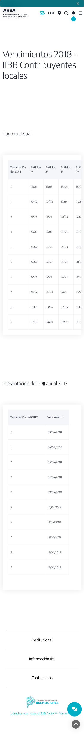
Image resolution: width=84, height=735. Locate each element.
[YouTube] (42, 713)
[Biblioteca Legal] (42, 13)
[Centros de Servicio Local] (59, 13)
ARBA (16, 13)
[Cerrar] (78, 3)
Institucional (42, 639)
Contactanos (42, 677)
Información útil (42, 658)
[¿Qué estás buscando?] (66, 13)
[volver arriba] (76, 724)
